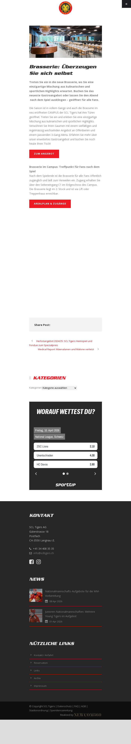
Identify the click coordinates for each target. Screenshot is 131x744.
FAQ (76, 706)
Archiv (37, 678)
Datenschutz (64, 706)
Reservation (41, 662)
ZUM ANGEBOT (44, 153)
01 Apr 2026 (55, 621)
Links (37, 670)
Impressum (40, 686)
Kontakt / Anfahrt (43, 655)
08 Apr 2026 (55, 601)
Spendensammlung (61, 710)
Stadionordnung (38, 710)
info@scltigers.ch (44, 553)
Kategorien (35, 387)
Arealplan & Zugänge (50, 203)
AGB (83, 706)
